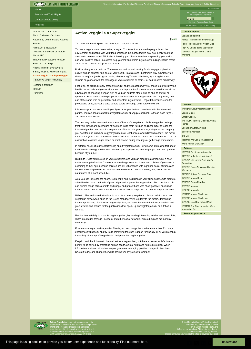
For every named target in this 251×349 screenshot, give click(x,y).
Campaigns (185, 4)
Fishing (157, 4)
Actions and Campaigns (45, 31)
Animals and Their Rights (48, 14)
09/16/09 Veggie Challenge (195, 198)
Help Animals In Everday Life (48, 67)
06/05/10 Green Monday (193, 182)
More (174, 39)
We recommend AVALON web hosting (200, 25)
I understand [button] (229, 342)
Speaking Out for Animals (194, 128)
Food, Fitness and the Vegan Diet (198, 44)
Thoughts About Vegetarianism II (197, 109)
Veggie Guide (188, 113)
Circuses (139, 4)
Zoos (146, 4)
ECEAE (78, 334)
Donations (214, 4)
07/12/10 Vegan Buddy (193, 178)
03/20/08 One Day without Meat (197, 202)
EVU (52, 334)
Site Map (192, 22)
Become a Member (43, 85)
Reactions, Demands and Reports (50, 39)
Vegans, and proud (191, 36)
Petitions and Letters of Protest (49, 51)
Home (38, 9)
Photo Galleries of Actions (46, 35)
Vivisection (118, 4)
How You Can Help (43, 63)
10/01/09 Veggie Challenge (195, 194)
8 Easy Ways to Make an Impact (50, 71)
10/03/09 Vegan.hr (190, 190)
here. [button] (144, 342)
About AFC (38, 55)
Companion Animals (170, 4)
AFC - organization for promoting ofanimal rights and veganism (200, 13)
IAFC (85, 334)
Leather (130, 4)
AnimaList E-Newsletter (45, 47)
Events (36, 43)
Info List (205, 4)
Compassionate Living (46, 19)
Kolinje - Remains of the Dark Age (198, 39)
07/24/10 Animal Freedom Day (196, 174)
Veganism (108, 4)
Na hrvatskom (213, 9)
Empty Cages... (189, 117)
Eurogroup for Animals (64, 334)
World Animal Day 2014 (193, 144)
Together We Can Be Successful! (197, 140)
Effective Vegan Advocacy (48, 79)
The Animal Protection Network (49, 59)
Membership (196, 4)
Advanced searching (205, 22)
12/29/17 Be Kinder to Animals (196, 152)
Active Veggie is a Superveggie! (50, 75)
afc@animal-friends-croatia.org (204, 327)
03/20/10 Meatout (190, 186)
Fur (124, 4)
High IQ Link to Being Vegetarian (197, 48)
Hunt (151, 4)
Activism (39, 24)
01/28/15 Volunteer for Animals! (197, 156)
